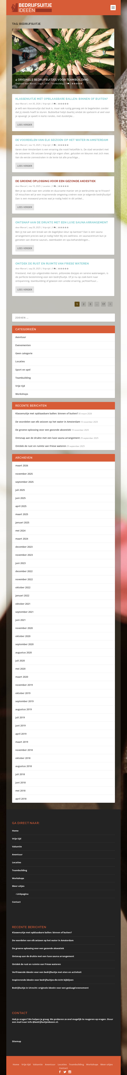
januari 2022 (22, 595)
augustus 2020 (23, 652)
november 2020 (24, 628)
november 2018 (24, 750)
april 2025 (20, 506)
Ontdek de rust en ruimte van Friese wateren (52, 263)
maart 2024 (21, 538)
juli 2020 (20, 660)
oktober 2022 (22, 587)
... (97, 304)
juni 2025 (20, 498)
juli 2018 (20, 774)
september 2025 (24, 481)
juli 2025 (20, 489)
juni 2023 (20, 563)
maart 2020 (21, 676)
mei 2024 (20, 530)
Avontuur (20, 337)
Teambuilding (57, 83)
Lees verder (24, 124)
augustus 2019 (23, 709)
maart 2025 (21, 514)
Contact (16, 901)
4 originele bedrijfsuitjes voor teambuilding (51, 79)
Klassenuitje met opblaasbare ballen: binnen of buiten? (61, 98)
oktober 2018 (22, 758)
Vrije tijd (46, 103)
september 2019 (24, 701)
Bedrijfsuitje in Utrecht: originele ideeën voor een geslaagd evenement (50, 987)
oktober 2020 (22, 636)
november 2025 (24, 473)
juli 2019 (20, 717)
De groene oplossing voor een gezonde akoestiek (55, 181)
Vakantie (17, 846)
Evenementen (23, 345)
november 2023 (24, 554)
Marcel (33, 83)
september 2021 (24, 611)
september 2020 (24, 644)
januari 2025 (22, 522)
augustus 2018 (23, 766)
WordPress (95, 1059)
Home (15, 830)
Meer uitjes (18, 886)
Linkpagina (22, 893)
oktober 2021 (22, 603)
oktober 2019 (22, 693)
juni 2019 (20, 725)
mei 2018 (20, 790)
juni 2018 (20, 782)
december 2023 (24, 546)
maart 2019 (21, 741)
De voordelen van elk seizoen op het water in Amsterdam (61, 140)
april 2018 (20, 798)
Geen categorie (23, 353)
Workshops (21, 394)
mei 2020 (20, 668)
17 (103, 304)
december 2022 (24, 571)
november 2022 (24, 579)
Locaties (46, 186)
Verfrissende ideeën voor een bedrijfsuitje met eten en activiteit (47, 972)
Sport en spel (22, 369)
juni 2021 (20, 620)
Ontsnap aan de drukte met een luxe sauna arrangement (61, 222)
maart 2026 (21, 465)
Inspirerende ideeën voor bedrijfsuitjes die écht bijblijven (43, 979)
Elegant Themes (53, 1059)
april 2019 (20, 733)
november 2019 (24, 684)
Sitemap (16, 1041)
